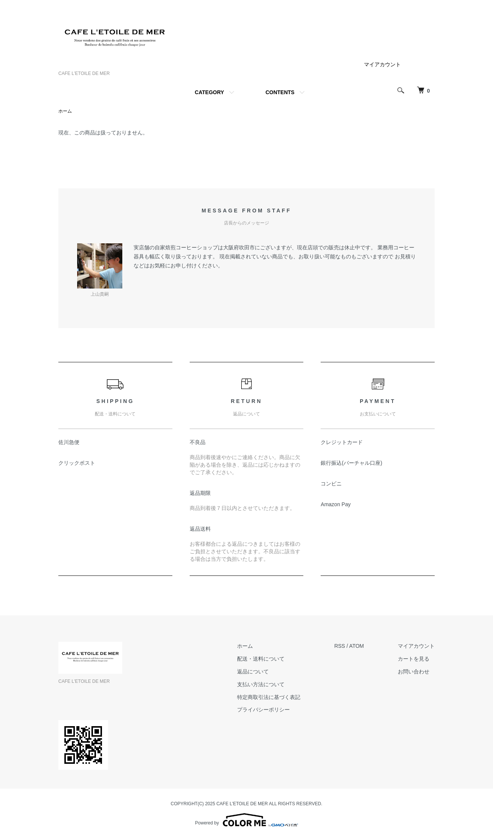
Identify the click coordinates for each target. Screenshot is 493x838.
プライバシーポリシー (263, 710)
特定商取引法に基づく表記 (268, 697)
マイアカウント (382, 64)
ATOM (356, 646)
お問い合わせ (413, 672)
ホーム (65, 111)
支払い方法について (261, 684)
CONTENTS (279, 92)
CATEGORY (209, 92)
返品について (253, 672)
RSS (339, 646)
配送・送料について (261, 659)
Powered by (246, 820)
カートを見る (413, 659)
